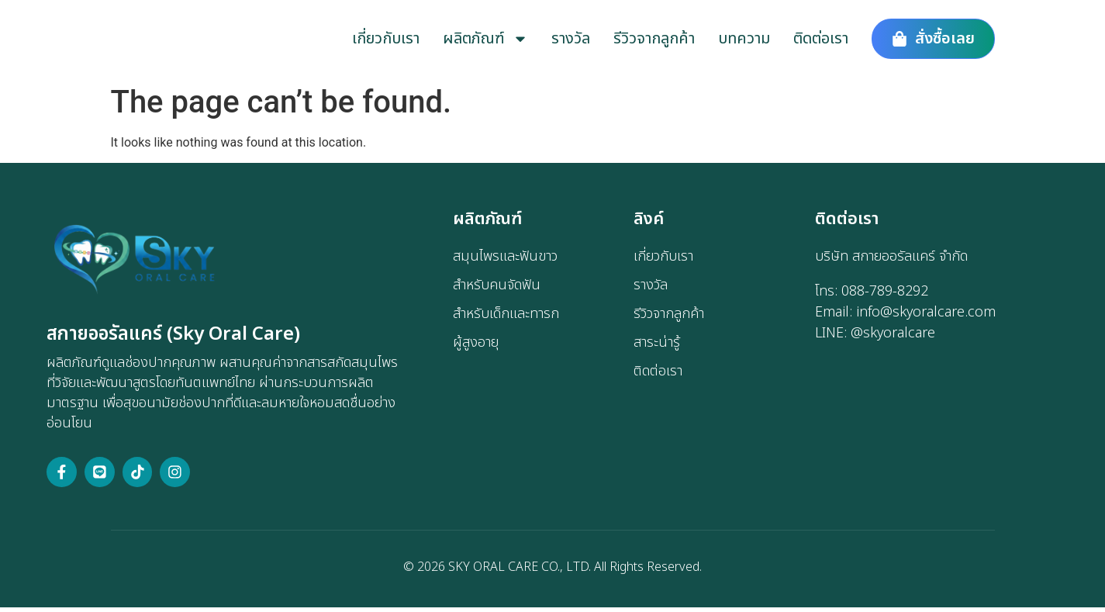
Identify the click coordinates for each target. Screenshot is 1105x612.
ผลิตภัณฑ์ (485, 40)
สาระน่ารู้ (657, 345)
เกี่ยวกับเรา (386, 40)
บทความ (744, 40)
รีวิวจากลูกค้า (654, 40)
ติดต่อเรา (820, 40)
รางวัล (570, 40)
